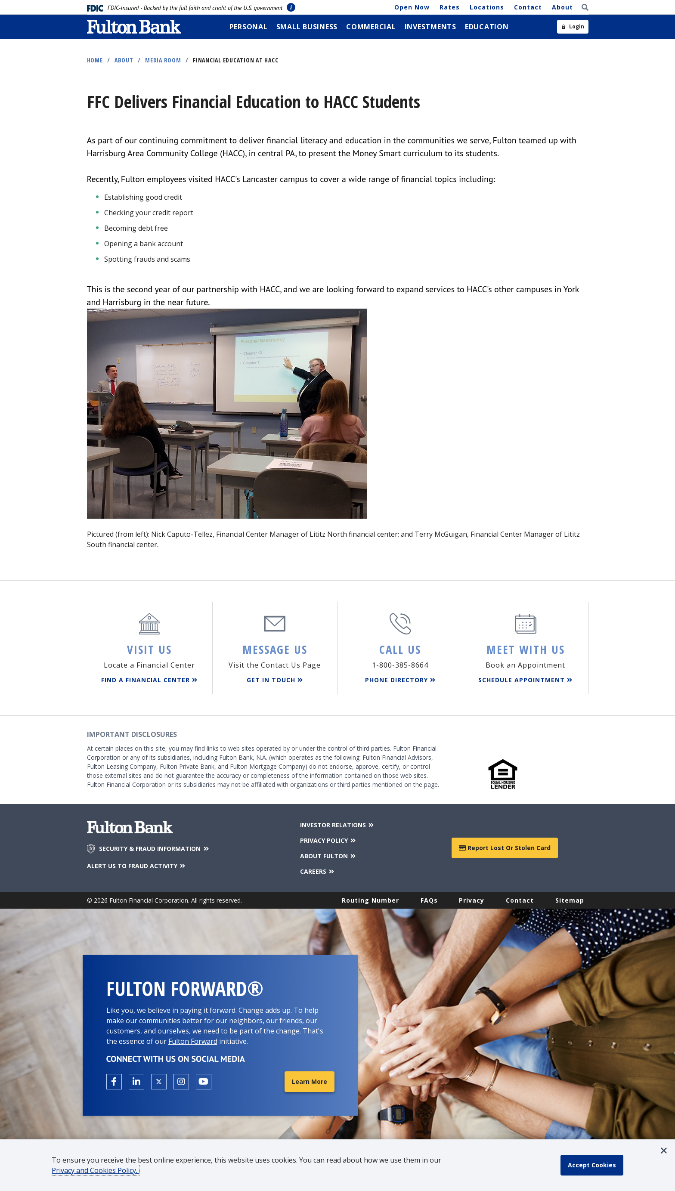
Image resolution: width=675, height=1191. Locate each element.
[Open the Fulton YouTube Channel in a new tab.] (203, 1081)
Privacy (471, 900)
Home (95, 60)
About (562, 7)
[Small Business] (307, 27)
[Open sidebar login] (572, 27)
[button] (664, 1150)
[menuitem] (248, 27)
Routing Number (370, 900)
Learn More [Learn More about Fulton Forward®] (309, 1081)
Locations (487, 7)
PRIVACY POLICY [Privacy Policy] (328, 840)
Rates (450, 7)
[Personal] (248, 27)
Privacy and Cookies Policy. (95, 1170)
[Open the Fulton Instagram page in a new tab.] (181, 1081)
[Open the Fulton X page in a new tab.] (159, 1081)
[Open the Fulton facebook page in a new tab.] (114, 1081)
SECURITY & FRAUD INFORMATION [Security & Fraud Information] (154, 849)
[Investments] (430, 27)
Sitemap (569, 900)
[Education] (487, 27)
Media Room (163, 60)
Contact (528, 7)
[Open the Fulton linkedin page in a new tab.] (136, 1081)
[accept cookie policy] (591, 1165)
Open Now (412, 7)
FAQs (429, 900)
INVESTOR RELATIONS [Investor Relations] (337, 825)
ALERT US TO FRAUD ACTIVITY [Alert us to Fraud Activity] (137, 866)
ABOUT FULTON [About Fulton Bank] (328, 856)
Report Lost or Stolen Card (505, 848)
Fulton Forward (192, 1041)
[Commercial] (371, 27)
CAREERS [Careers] (318, 871)
